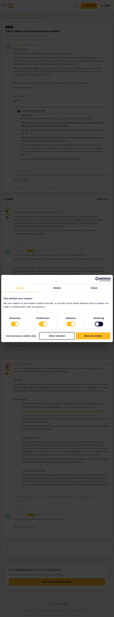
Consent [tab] (19, 288)
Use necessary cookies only (21, 336)
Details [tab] (57, 288)
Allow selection (57, 336)
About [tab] (94, 288)
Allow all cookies (93, 336)
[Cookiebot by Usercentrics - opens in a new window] (98, 279)
